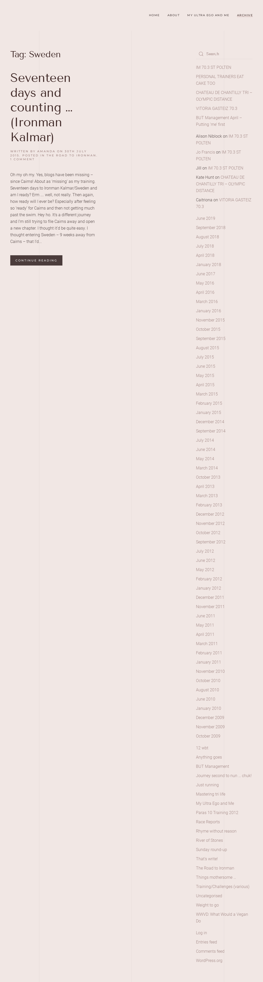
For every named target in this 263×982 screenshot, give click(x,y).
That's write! (207, 858)
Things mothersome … (216, 877)
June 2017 (205, 273)
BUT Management (212, 766)
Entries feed (206, 942)
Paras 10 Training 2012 (217, 812)
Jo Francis (205, 152)
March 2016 (207, 301)
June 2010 (205, 699)
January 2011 (208, 662)
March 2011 (207, 643)
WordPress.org (209, 960)
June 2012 (205, 560)
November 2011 (210, 606)
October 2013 (208, 477)
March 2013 (207, 495)
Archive (245, 15)
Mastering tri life (210, 794)
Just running (207, 784)
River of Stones (209, 840)
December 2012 (210, 514)
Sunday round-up (211, 849)
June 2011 (205, 615)
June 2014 (205, 449)
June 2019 (205, 218)
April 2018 (205, 255)
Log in (201, 932)
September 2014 (211, 431)
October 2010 (208, 680)
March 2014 (207, 468)
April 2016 (205, 292)
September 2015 (211, 338)
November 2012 (210, 523)
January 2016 (208, 310)
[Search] (224, 54)
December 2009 (210, 717)
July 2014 (205, 440)
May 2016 (205, 283)
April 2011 (205, 634)
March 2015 (207, 394)
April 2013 (205, 486)
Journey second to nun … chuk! (224, 775)
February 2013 (209, 505)
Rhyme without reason (216, 831)
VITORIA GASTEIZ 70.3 (216, 108)
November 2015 (210, 320)
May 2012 (205, 569)
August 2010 (207, 689)
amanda (46, 151)
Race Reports (208, 821)
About (173, 15)
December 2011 (210, 597)
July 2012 (205, 551)
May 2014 (205, 458)
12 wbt (202, 747)
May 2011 (205, 625)
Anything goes (209, 757)
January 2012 (208, 588)
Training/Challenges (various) (222, 886)
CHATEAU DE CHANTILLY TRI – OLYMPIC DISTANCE (220, 184)
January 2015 (208, 412)
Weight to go (207, 905)
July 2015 (205, 357)
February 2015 (209, 403)
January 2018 (208, 264)
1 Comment (22, 159)
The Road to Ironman (71, 155)
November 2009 (210, 726)
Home (154, 15)
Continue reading (36, 260)
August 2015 (207, 347)
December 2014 (210, 421)
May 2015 (205, 375)
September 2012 (211, 542)
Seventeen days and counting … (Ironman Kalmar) (41, 107)
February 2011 (209, 652)
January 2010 (208, 708)
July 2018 (205, 246)
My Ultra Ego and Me (208, 15)
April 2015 (205, 384)
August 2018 (207, 236)
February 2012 (209, 579)
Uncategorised (209, 895)
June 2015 (205, 366)
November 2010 (210, 671)
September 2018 (211, 227)
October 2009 (208, 736)
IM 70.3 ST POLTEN (213, 67)
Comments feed (210, 951)
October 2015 (208, 329)
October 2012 (208, 532)
